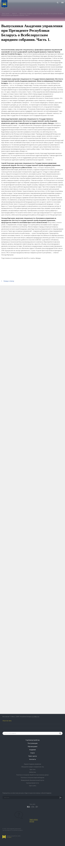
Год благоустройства (33, 740)
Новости (14, 13)
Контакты (32, 759)
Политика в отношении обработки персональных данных (32, 775)
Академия (32, 750)
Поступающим (32, 743)
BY (37, 806)
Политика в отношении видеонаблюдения (32, 777)
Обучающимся (32, 746)
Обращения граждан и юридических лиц (32, 767)
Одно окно (32, 769)
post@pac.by (35, 716)
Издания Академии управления (32, 764)
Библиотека (32, 772)
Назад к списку (9, 281)
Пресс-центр (6, 13)
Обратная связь (7, 721)
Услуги (32, 753)
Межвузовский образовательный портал (32, 780)
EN (32, 806)
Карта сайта (32, 785)
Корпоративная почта (32, 783)
